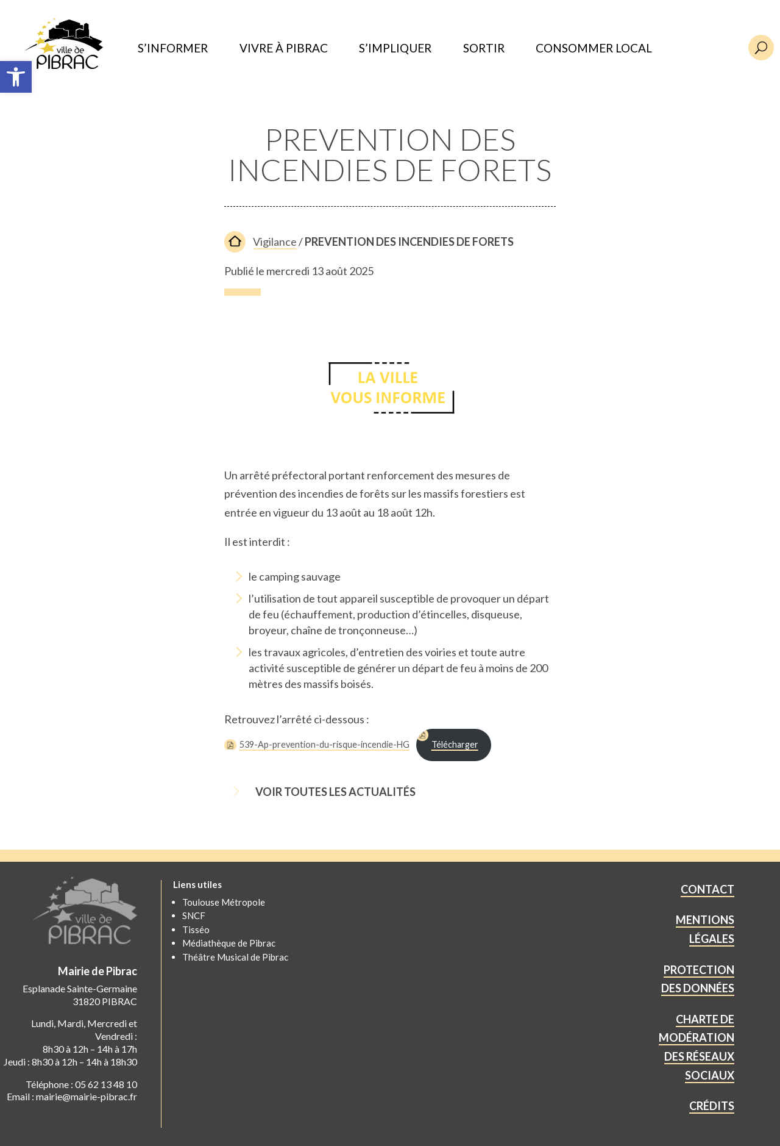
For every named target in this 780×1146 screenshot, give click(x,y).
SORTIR (484, 48)
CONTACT (707, 889)
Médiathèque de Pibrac (228, 942)
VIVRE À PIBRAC (283, 48)
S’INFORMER (173, 48)
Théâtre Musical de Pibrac (235, 956)
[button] (16, 77)
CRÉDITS (711, 1105)
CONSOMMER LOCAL (594, 48)
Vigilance (275, 241)
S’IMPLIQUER (395, 48)
